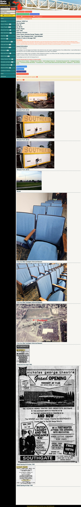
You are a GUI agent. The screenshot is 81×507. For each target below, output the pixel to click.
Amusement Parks (6, 30)
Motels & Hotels (6, 47)
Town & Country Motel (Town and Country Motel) (55, 62)
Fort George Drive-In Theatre (22, 61)
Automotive (4, 38)
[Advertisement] (48, 496)
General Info (3, 21)
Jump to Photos (20, 11)
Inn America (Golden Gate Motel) (28, 62)
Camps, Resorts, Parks (7, 59)
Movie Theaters (28, 17)
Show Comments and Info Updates (27, 77)
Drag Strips (4, 35)
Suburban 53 (70, 62)
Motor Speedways (6, 33)
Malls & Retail (5, 56)
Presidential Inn (39, 62)
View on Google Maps (22, 66)
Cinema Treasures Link (21, 71)
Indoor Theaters (6, 27)
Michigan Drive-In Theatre (36, 61)
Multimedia (3, 76)
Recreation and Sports (7, 62)
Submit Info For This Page (22, 74)
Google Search (20, 69)
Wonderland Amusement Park (62, 61)
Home (2, 18)
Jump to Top (29, 11)
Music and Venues (6, 53)
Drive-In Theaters (6, 24)
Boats (2, 73)
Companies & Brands (6, 65)
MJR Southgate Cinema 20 (49, 61)
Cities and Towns (6, 44)
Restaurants (5, 50)
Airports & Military (6, 67)
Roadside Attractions (7, 41)
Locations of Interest (5, 70)
